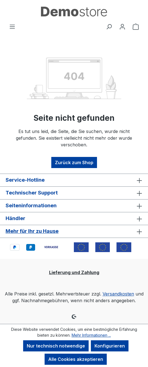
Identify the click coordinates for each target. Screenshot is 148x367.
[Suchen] (109, 26)
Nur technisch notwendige (56, 346)
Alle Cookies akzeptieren (75, 359)
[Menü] (12, 26)
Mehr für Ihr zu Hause (32, 231)
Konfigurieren (109, 346)
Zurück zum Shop (74, 162)
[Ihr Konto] (122, 26)
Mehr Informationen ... (91, 335)
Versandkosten (118, 294)
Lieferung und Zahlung (74, 272)
